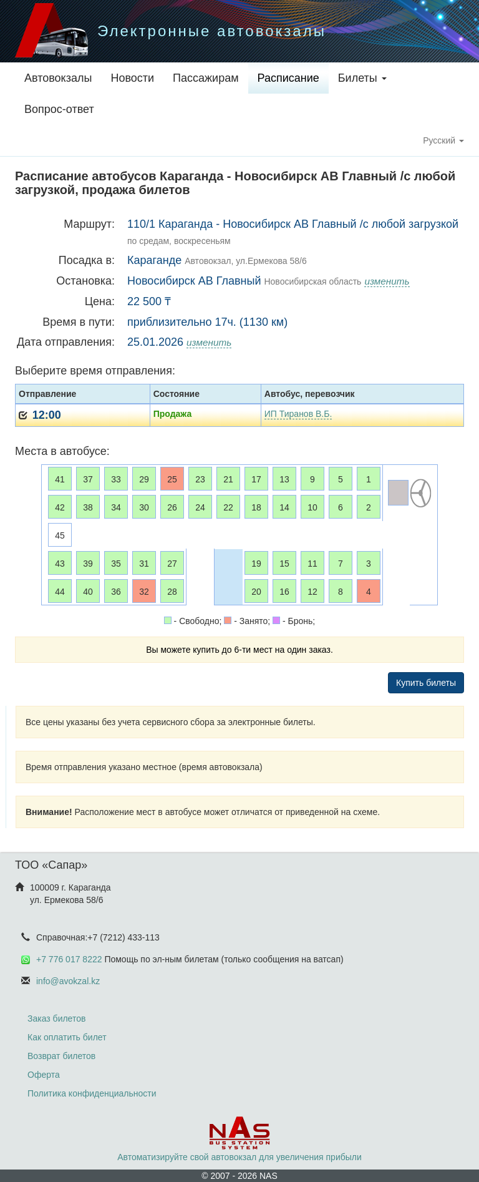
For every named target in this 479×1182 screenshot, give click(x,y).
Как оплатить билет (67, 1037)
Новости (132, 78)
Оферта (43, 1075)
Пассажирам (205, 78)
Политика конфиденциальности (92, 1093)
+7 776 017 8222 (69, 959)
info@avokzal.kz (68, 981)
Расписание (288, 78)
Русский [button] (443, 140)
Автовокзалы (58, 78)
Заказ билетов (56, 1018)
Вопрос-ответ (59, 109)
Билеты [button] (362, 78)
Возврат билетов (61, 1056)
